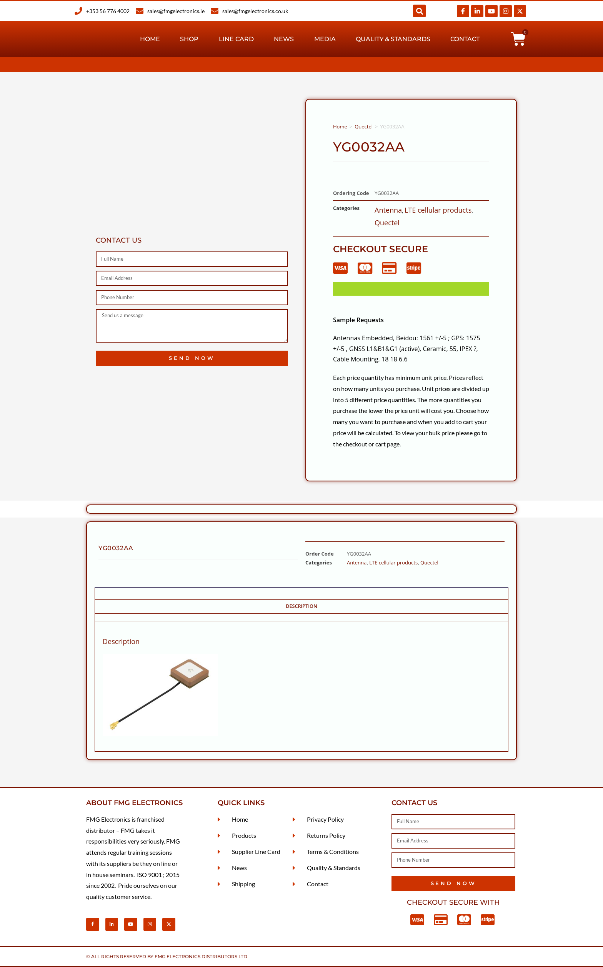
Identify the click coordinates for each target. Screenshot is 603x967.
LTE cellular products (438, 210)
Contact (465, 39)
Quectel (364, 126)
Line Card (236, 39)
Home (150, 39)
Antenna (388, 210)
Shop (189, 39)
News (284, 39)
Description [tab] (301, 606)
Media (325, 39)
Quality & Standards (393, 39)
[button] (419, 11)
